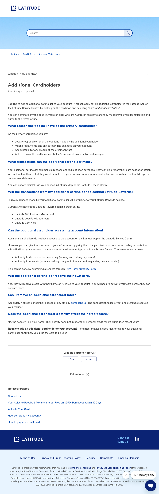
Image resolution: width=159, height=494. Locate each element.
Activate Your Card (19, 409)
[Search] (79, 33)
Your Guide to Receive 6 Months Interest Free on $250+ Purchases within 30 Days (55, 402)
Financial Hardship (128, 458)
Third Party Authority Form (80, 269)
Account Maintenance (50, 54)
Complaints (106, 458)
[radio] (70, 359)
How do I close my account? (24, 415)
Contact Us (14, 396)
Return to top (79, 374)
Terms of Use (28, 458)
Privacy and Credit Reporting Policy (60, 458)
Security (90, 458)
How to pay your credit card (24, 422)
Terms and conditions (80, 468)
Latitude (15, 54)
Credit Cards (29, 54)
